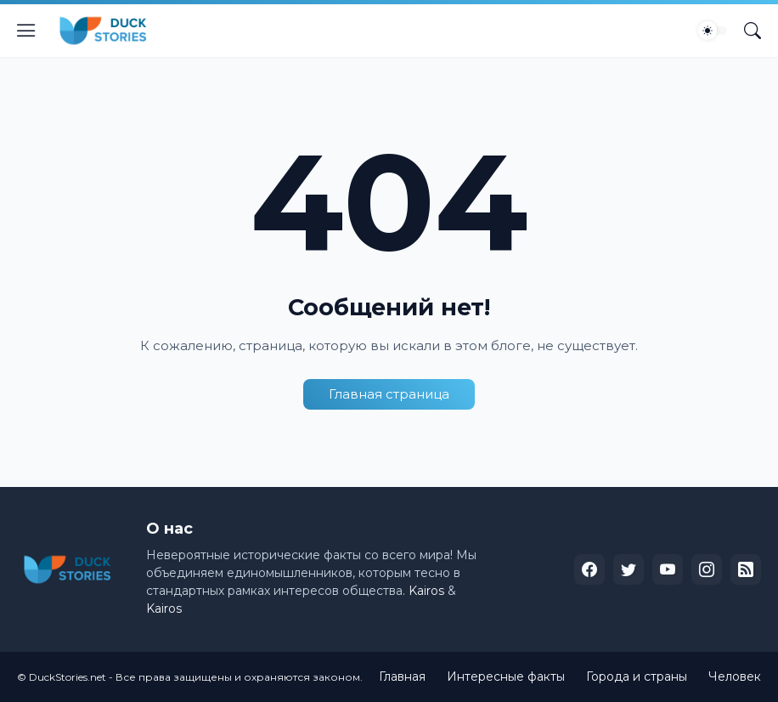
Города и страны (636, 676)
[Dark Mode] (712, 30)
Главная (402, 676)
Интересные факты (506, 676)
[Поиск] (752, 30)
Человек (734, 676)
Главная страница (389, 394)
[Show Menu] (26, 30)
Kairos (426, 590)
